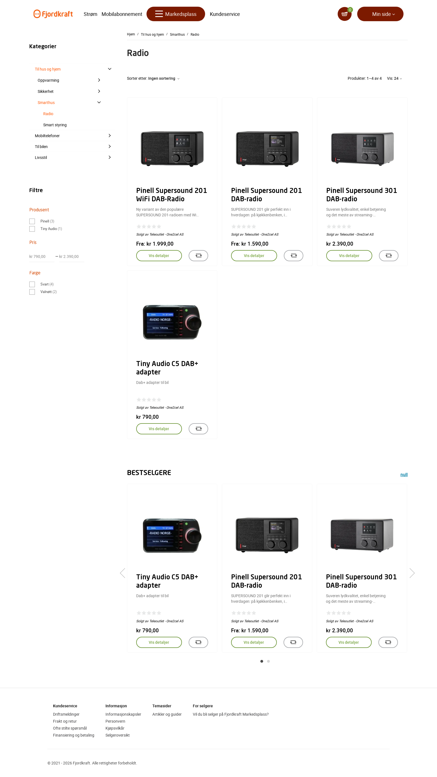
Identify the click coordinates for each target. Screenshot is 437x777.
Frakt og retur (65, 721)
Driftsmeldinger (66, 714)
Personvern (115, 721)
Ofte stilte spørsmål (70, 728)
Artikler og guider (167, 714)
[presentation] (125, 573)
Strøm (90, 14)
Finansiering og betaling (73, 735)
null (404, 475)
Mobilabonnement (122, 14)
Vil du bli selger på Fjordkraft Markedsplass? (231, 714)
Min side (381, 14)
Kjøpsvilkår (114, 728)
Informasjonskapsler (123, 714)
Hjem (131, 34)
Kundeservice (225, 14)
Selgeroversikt (117, 735)
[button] (261, 661)
